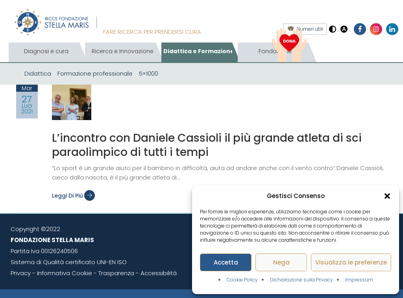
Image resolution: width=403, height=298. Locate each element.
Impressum (359, 279)
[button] (387, 196)
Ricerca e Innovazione (122, 51)
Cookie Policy (242, 279)
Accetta (226, 262)
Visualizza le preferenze (351, 262)
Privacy (21, 273)
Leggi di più (73, 196)
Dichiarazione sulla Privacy (301, 279)
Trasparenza (116, 273)
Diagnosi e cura (46, 51)
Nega (281, 262)
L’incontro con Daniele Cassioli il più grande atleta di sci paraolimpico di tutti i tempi (207, 145)
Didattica (37, 73)
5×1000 (148, 73)
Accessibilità (158, 273)
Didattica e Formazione (198, 51)
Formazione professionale (95, 73)
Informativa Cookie (64, 273)
